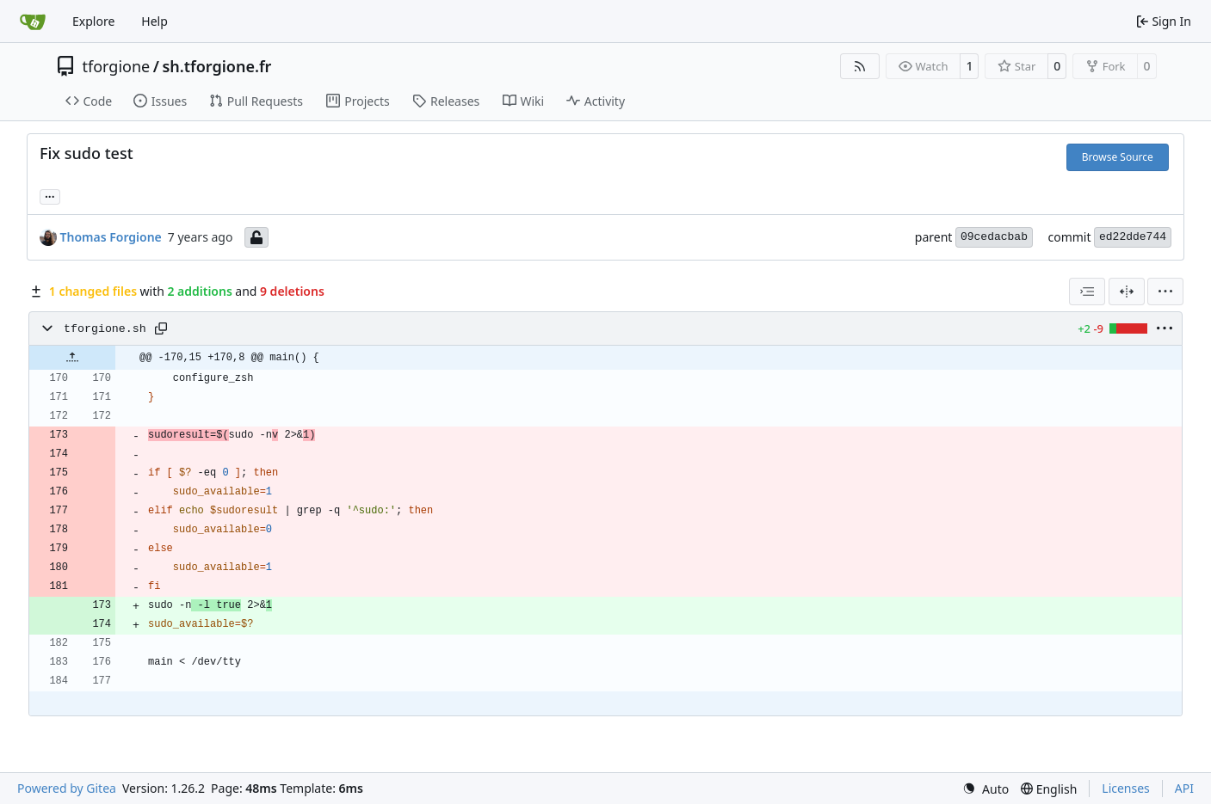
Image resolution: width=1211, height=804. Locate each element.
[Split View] (1127, 291)
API (1184, 788)
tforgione (117, 66)
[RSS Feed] (860, 66)
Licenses (1126, 788)
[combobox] (1087, 291)
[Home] (33, 21)
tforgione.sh (105, 328)
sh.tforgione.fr (216, 66)
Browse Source (1117, 157)
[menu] (1165, 291)
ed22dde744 (1132, 236)
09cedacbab (994, 236)
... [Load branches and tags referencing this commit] (50, 195)
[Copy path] (161, 328)
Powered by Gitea (66, 788)
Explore (93, 21)
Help (154, 21)
